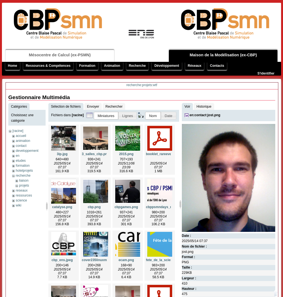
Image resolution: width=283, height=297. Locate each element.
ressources (24, 195)
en (17, 156)
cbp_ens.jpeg (62, 260)
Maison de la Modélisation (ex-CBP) (223, 55)
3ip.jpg (62, 154)
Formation (87, 66)
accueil (21, 136)
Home (12, 66)
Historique (203, 106)
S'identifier (265, 73)
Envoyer (93, 106)
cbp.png (94, 207)
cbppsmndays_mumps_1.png (169, 207)
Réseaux (194, 66)
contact (21, 146)
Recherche (137, 66)
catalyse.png (62, 207)
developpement (27, 151)
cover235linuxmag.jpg (99, 260)
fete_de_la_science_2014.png (169, 260)
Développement (166, 66)
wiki (18, 205)
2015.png (126, 154)
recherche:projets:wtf (141, 85)
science (21, 200)
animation (23, 141)
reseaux (22, 190)
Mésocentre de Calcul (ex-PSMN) (60, 55)
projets (24, 185)
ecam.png (126, 260)
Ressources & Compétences (48, 66)
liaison (23, 180)
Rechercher (114, 106)
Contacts (217, 66)
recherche (23, 175)
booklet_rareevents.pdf (164, 154)
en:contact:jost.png (205, 115)
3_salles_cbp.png (95, 154)
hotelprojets (24, 171)
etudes (21, 161)
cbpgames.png (126, 207)
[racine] (17, 131)
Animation (112, 66)
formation (23, 166)
